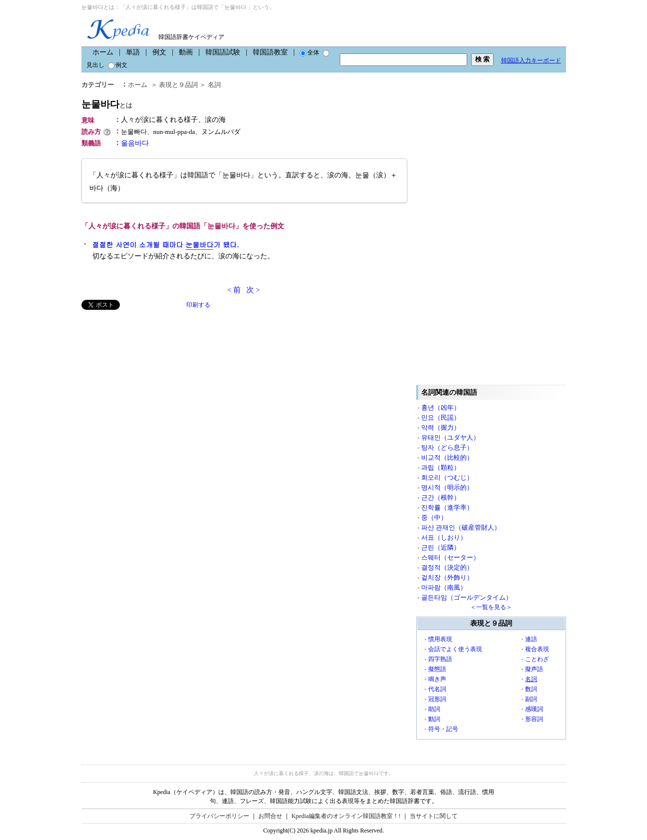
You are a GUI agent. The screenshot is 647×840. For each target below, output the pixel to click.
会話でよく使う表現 (455, 649)
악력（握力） (440, 427)
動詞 (434, 719)
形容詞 (534, 719)
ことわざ (537, 659)
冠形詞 (437, 699)
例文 (159, 52)
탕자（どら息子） (447, 447)
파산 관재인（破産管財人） (461, 527)
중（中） (434, 517)
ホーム (102, 52)
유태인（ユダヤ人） (450, 437)
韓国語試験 (222, 52)
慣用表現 (440, 639)
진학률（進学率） (447, 507)
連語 (531, 639)
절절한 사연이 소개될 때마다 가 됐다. (165, 244)
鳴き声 (437, 679)
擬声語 (534, 669)
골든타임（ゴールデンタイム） (466, 597)
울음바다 (135, 143)
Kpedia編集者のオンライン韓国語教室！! (346, 816)
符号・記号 (443, 729)
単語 (133, 52)
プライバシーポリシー (219, 816)
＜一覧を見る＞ (491, 607)
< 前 (234, 290)
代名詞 (437, 689)
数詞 (531, 689)
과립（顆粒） (440, 467)
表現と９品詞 (178, 84)
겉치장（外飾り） (447, 577)
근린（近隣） (440, 547)
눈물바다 (106, 104)
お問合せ (270, 816)
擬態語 (437, 669)
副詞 (531, 699)
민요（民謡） (440, 417)
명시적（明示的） (447, 487)
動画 (186, 52)
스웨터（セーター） (450, 557)
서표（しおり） (444, 537)
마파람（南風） (444, 587)
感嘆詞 (534, 709)
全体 (309, 52)
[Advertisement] (156, 379)
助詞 (434, 709)
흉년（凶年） (440, 407)
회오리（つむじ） (447, 477)
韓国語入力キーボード (531, 60)
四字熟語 (440, 659)
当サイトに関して (434, 816)
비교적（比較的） (447, 457)
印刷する (198, 304)
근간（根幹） (440, 497)
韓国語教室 (270, 52)
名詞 (214, 84)
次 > (253, 290)
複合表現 (537, 649)
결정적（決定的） (447, 567)
